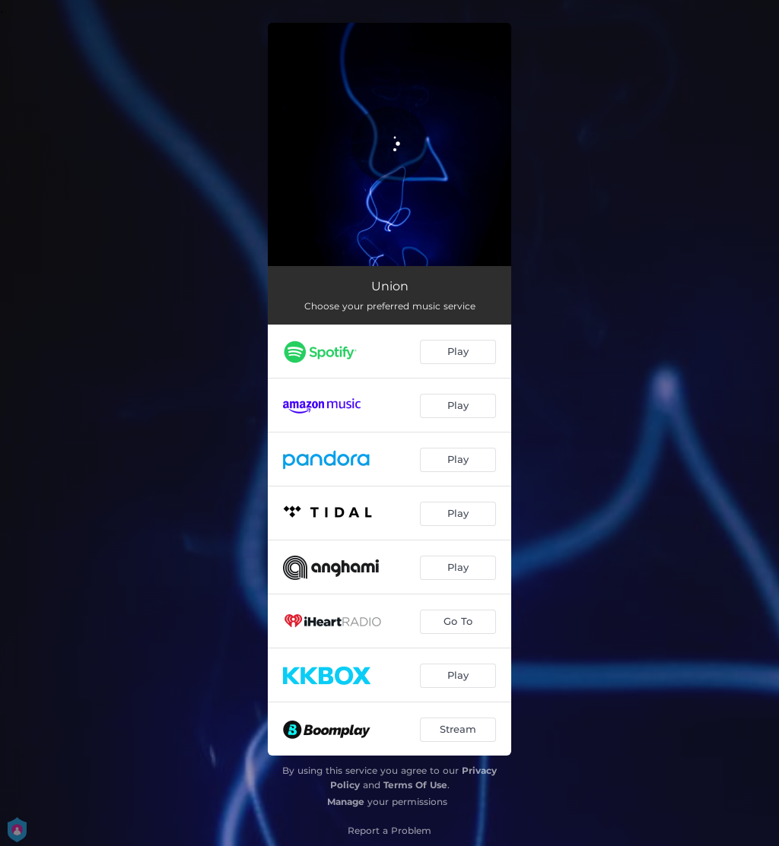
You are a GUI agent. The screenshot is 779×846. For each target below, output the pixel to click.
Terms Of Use (415, 785)
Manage (345, 801)
